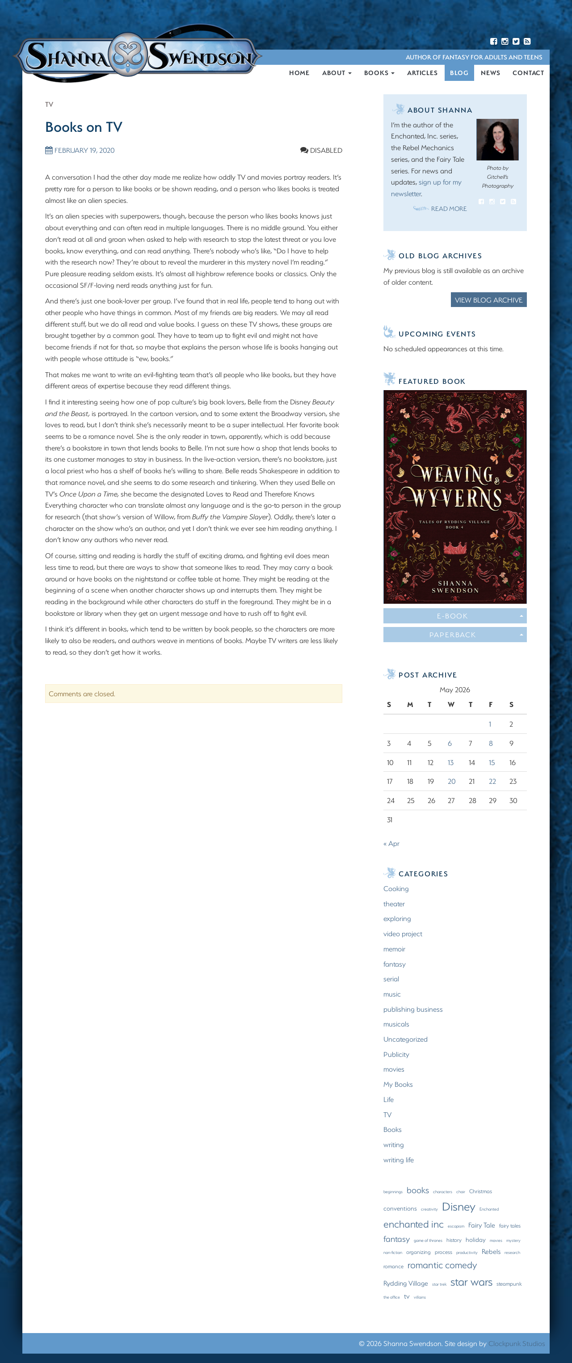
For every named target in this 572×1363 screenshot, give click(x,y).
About (337, 73)
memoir (394, 949)
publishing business (413, 1009)
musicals (396, 1024)
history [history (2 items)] (454, 1240)
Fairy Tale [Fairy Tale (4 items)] (481, 1225)
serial (391, 979)
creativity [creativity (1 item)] (429, 1209)
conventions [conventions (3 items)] (400, 1209)
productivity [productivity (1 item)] (467, 1252)
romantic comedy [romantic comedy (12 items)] (442, 1265)
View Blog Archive (489, 300)
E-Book (480, 616)
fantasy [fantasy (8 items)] (396, 1239)
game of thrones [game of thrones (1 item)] (428, 1240)
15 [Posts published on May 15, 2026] (492, 762)
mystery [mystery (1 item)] (513, 1240)
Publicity (396, 1054)
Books (379, 73)
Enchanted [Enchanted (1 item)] (489, 1209)
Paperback (476, 634)
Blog (459, 73)
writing (393, 1144)
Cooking (396, 888)
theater (394, 904)
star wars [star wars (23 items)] (471, 1282)
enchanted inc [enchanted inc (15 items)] (413, 1224)
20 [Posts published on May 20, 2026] (452, 781)
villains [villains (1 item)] (420, 1297)
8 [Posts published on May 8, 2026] (491, 743)
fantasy (394, 964)
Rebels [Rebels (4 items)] (491, 1251)
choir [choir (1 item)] (460, 1192)
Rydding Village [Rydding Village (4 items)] (405, 1283)
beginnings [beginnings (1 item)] (393, 1192)
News (490, 73)
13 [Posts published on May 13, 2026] (451, 762)
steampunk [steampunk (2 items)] (509, 1283)
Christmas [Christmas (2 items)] (480, 1191)
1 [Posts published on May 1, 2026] (490, 724)
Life (388, 1099)
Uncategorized (405, 1039)
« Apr (391, 843)
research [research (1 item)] (512, 1252)
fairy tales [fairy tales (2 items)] (510, 1225)
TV (49, 104)
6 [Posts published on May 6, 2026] (450, 743)
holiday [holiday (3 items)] (476, 1240)
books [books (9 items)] (418, 1190)
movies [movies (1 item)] (496, 1240)
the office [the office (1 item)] (391, 1297)
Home (299, 73)
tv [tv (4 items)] (407, 1296)
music (392, 994)
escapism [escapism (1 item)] (456, 1226)
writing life (398, 1160)
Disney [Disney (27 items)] (458, 1206)
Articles (422, 73)
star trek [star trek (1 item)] (439, 1284)
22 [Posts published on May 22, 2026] (492, 781)
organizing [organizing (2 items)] (418, 1252)
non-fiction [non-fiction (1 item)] (392, 1252)
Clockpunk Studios (516, 1343)
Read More (449, 209)
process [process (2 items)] (443, 1252)
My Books (398, 1084)
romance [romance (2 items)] (393, 1266)
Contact (528, 73)
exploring (397, 919)
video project (402, 933)
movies (393, 1069)
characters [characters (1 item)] (442, 1192)
